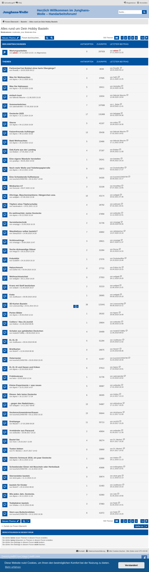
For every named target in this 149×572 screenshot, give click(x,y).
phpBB (12, 556)
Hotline (15, 324)
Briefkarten (14, 349)
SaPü (115, 77)
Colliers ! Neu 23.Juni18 (21, 322)
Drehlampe (14, 421)
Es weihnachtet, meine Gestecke (25, 213)
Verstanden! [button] (131, 565)
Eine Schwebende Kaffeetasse (24, 177)
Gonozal (16, 188)
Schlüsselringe (16, 240)
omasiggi (16, 224)
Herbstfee (117, 86)
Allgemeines (41, 53)
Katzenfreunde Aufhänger (22, 131)
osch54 (116, 421)
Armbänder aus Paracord (21, 430)
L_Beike (116, 104)
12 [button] (142, 37)
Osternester (15, 358)
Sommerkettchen (17, 104)
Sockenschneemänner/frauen (23, 412)
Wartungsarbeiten (18, 51)
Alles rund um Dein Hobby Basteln (25, 28)
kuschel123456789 (20, 179)
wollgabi (16, 197)
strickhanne (117, 412)
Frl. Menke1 (117, 439)
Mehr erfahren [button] (13, 567)
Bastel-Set (14, 439)
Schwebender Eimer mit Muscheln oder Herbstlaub (34, 467)
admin (15, 53)
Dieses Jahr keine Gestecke (23, 394)
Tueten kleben (16, 449)
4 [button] (132, 37)
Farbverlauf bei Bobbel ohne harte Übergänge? (32, 68)
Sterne (12, 122)
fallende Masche (19, 97)
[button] (116, 38)
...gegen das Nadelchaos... (22, 403)
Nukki (115, 503)
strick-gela (17, 478)
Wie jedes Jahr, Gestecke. (22, 494)
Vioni (14, 442)
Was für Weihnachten (19, 77)
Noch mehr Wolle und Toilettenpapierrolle (29, 168)
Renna (115, 249)
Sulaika (15, 505)
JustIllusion (17, 297)
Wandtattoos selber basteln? (23, 231)
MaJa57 (16, 424)
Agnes (15, 79)
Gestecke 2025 (16, 113)
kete (14, 378)
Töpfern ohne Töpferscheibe (23, 204)
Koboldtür (14, 258)
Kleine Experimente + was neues (25, 385)
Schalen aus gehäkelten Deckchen (26, 331)
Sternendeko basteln (19, 476)
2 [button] (125, 37)
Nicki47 (15, 351)
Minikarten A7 (16, 186)
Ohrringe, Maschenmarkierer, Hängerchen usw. (32, 195)
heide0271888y (18, 333)
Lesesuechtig (18, 306)
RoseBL (16, 70)
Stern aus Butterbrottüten (21, 512)
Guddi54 (16, 260)
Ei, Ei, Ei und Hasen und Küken (24, 367)
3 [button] (129, 37)
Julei (115, 494)
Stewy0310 (17, 233)
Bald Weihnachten (18, 140)
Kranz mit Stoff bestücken (22, 285)
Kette (12, 294)
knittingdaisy (118, 467)
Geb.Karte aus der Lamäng (22, 150)
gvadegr (16, 161)
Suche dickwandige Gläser (22, 249)
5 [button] (136, 37)
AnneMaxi (117, 186)
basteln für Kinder (18, 485)
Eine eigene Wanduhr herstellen (25, 159)
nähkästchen (118, 231)
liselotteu (116, 159)
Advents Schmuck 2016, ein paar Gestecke (30, 458)
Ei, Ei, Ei (13, 340)
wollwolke (117, 213)
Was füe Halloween (18, 86)
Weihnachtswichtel (18, 276)
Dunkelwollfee (118, 168)
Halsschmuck (16, 267)
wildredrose (117, 403)
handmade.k (17, 206)
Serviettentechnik (18, 222)
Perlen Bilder (15, 313)
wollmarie (116, 204)
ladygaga (116, 113)
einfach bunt (15, 95)
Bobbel (15, 152)
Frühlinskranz (16, 376)
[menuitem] (19, 3)
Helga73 (16, 251)
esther (115, 122)
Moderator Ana (30, 32)
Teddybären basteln (19, 503)
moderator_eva (18, 32)
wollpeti (15, 288)
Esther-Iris (17, 270)
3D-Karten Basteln (18, 304)
